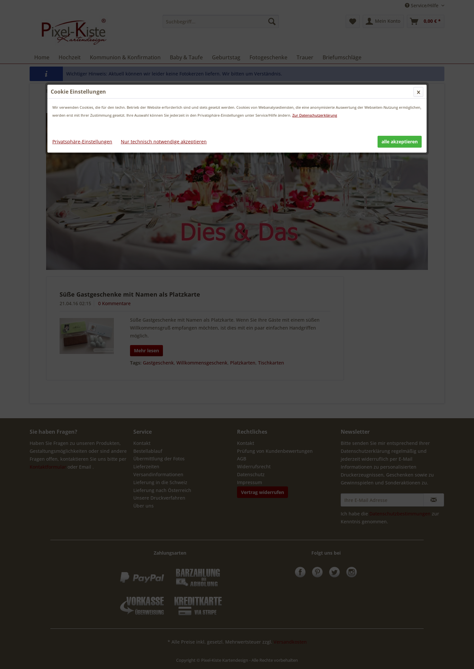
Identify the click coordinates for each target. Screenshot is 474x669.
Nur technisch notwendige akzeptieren (164, 141)
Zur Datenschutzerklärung (314, 115)
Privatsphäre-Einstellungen (82, 141)
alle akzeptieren (400, 141)
